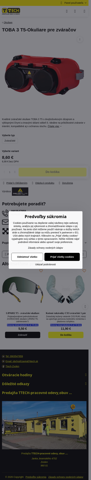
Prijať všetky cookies (62, 257)
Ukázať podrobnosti (45, 264)
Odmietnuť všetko (27, 257)
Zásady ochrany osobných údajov (45, 247)
